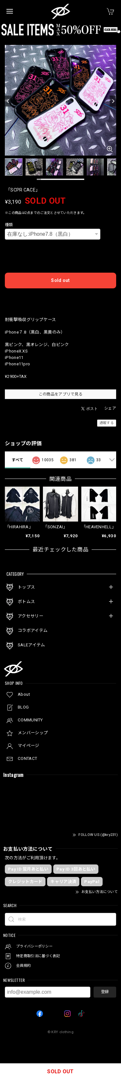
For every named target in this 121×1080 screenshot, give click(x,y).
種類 (9, 225)
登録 (105, 992)
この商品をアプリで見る (60, 394)
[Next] (113, 101)
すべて (17, 460)
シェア (110, 408)
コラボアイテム (32, 630)
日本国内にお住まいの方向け (61, 298)
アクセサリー (30, 616)
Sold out (60, 280)
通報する (106, 423)
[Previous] (8, 101)
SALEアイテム (31, 644)
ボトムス (26, 601)
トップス (26, 587)
